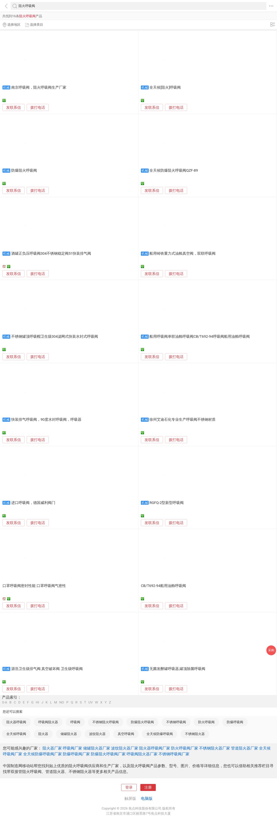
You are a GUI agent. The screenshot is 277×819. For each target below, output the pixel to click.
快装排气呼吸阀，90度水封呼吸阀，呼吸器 (46, 419)
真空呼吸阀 (126, 734)
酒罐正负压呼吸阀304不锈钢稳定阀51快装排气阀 (51, 253)
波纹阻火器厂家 (124, 748)
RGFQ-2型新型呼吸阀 (166, 503)
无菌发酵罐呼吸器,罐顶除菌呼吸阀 (177, 669)
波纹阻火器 (97, 734)
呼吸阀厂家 (72, 748)
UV (90, 702)
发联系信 (13, 107)
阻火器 (43, 734)
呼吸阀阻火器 (48, 722)
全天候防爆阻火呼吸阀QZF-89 (173, 170)
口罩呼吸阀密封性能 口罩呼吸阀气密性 (34, 586)
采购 (271, 650)
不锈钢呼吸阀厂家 (174, 754)
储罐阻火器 (69, 734)
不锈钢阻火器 (195, 734)
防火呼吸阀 (206, 722)
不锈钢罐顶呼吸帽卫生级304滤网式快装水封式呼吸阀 (54, 336)
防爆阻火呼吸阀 (24, 170)
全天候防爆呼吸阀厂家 (42, 754)
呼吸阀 (75, 722)
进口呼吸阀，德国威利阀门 (33, 503)
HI (37, 702)
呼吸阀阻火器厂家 (142, 754)
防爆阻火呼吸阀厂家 (108, 754)
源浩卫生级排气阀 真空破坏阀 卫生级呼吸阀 (47, 669)
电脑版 (147, 798)
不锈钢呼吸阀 (176, 722)
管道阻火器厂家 (244, 748)
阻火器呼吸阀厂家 (154, 748)
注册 (148, 787)
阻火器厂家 (52, 748)
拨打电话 (37, 107)
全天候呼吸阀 (16, 734)
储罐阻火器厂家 (96, 748)
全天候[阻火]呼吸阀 (165, 87)
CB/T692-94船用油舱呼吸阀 (163, 586)
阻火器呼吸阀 (16, 722)
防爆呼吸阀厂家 (76, 754)
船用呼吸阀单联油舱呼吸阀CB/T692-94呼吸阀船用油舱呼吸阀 (199, 336)
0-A (4, 702)
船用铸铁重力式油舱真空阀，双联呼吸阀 (182, 253)
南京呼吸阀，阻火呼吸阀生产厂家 (38, 87)
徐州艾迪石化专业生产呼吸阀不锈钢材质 (182, 419)
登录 (129, 787)
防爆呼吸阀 (235, 722)
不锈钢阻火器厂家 (214, 748)
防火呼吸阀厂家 (184, 748)
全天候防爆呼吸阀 (160, 734)
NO (61, 702)
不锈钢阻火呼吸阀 (105, 722)
